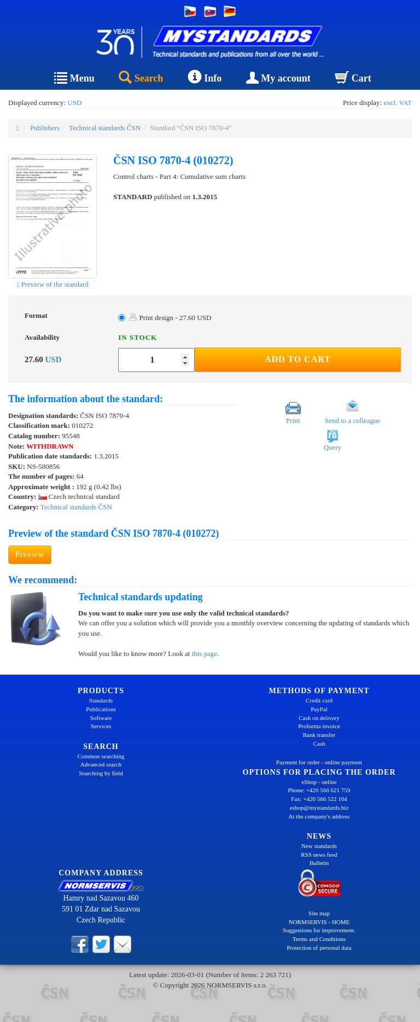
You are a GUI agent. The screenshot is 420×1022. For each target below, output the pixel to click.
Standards (101, 700)
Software (101, 718)
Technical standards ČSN (105, 128)
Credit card (319, 700)
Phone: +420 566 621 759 (319, 790)
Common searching (101, 756)
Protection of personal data (319, 947)
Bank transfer (319, 734)
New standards (319, 846)
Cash (319, 743)
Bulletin (319, 863)
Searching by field (101, 773)
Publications (100, 709)
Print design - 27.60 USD (170, 317)
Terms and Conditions (319, 939)
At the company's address (318, 816)
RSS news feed (319, 854)
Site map (319, 913)
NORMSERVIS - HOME (319, 922)
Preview (29, 554)
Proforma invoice (319, 726)
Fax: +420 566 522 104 (319, 798)
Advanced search (100, 764)
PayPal (319, 709)
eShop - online (318, 782)
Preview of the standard (52, 284)
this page (205, 653)
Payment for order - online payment (319, 762)
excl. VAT (397, 102)
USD (74, 102)
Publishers (45, 128)
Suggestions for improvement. (319, 930)
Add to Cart (298, 359)
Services (101, 726)
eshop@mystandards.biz (319, 807)
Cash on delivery (319, 718)
